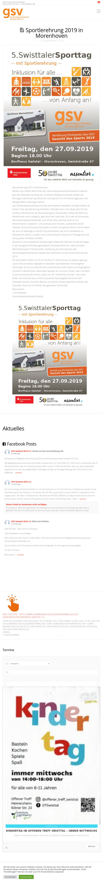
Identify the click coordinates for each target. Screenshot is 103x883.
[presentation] (5, 684)
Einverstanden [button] (26, 877)
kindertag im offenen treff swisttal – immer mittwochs (51, 830)
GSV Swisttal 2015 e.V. (21, 451)
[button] (98, 11)
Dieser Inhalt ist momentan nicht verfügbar (26, 504)
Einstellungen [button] (10, 877)
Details (91, 846)
